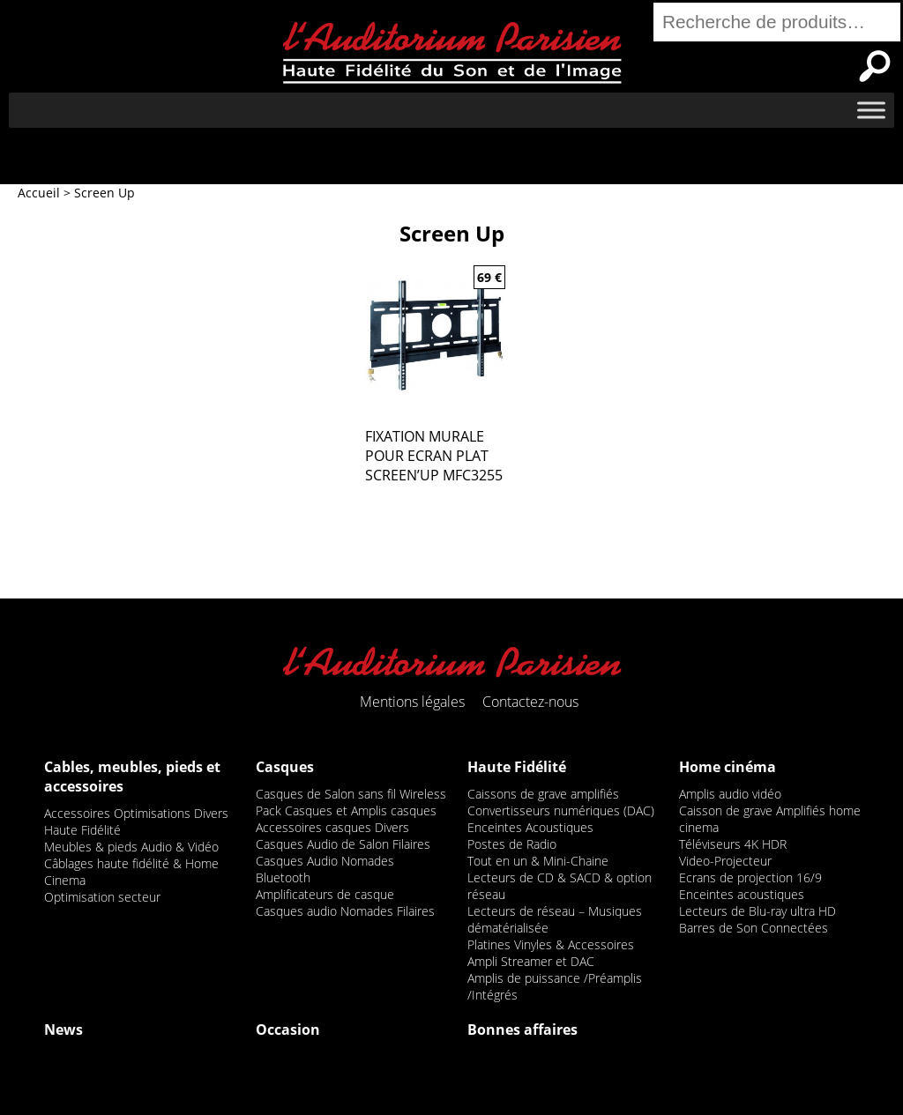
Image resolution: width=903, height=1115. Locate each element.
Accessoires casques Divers (332, 827)
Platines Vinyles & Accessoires (550, 944)
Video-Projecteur (725, 860)
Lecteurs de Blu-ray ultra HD (757, 911)
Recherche (874, 66)
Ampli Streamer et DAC (530, 961)
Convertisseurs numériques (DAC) (560, 810)
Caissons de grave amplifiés (543, 793)
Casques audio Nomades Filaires (345, 911)
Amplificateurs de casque (325, 894)
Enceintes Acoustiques (530, 827)
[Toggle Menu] (871, 109)
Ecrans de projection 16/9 (750, 877)
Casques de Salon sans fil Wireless (351, 793)
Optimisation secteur (102, 896)
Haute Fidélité (516, 767)
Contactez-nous (530, 701)
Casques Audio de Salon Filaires (343, 844)
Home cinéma (727, 767)
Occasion (288, 1029)
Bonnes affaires (522, 1029)
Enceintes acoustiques (741, 894)
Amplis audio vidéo (730, 793)
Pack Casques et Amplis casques (346, 810)
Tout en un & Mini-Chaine (537, 860)
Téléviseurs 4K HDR (733, 844)
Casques (285, 767)
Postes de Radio (511, 844)
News (63, 1029)
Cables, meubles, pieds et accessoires (132, 776)
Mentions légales (412, 701)
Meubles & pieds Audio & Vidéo (131, 846)
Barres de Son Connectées (753, 927)
